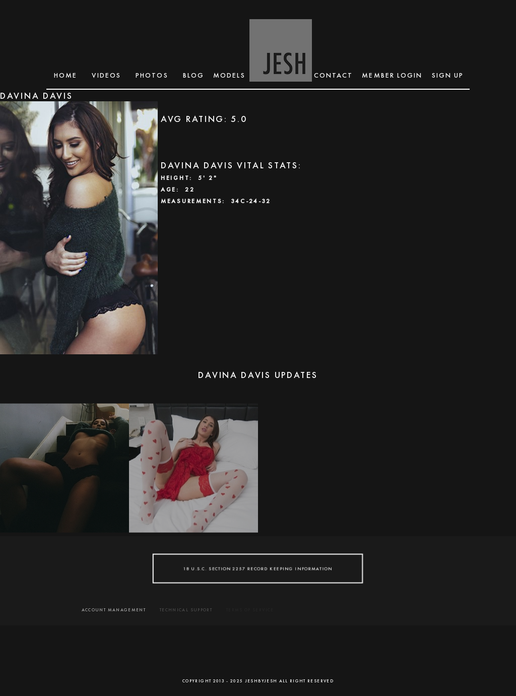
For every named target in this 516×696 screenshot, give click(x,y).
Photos (152, 75)
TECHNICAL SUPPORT (186, 610)
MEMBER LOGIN (392, 75)
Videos (106, 75)
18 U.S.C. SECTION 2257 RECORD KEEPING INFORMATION (258, 568)
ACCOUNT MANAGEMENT (114, 610)
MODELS (229, 75)
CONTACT (333, 75)
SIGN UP (448, 75)
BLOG (193, 75)
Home (65, 75)
